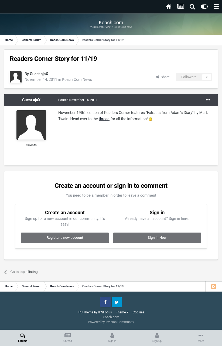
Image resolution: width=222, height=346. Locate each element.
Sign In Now (157, 238)
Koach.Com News (77, 79)
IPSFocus (105, 312)
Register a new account (65, 238)
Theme (122, 312)
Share (163, 77)
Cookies (138, 312)
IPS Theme (85, 312)
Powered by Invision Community (111, 322)
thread (104, 119)
